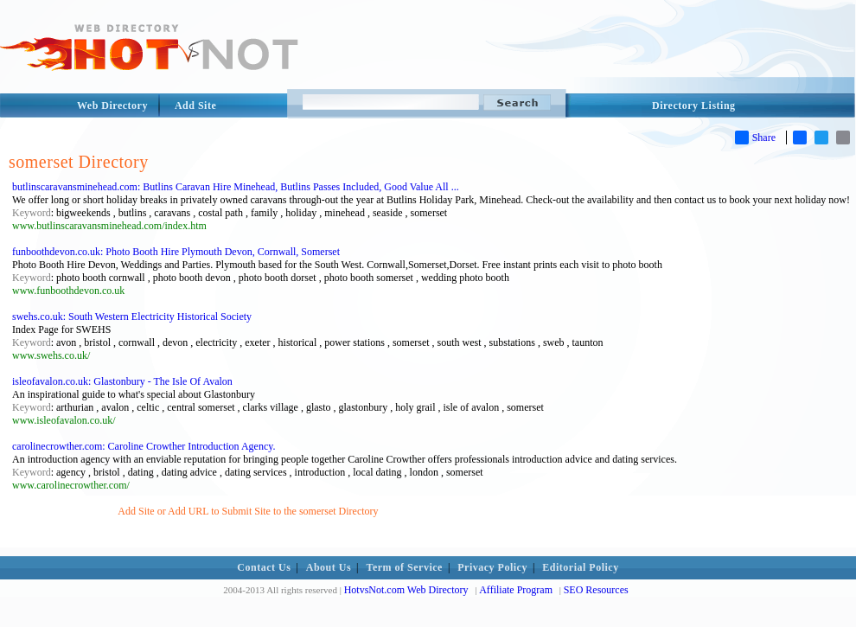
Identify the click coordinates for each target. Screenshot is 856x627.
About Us (328, 567)
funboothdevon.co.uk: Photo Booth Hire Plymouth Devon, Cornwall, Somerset (176, 252)
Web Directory (112, 105)
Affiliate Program (516, 590)
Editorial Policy (580, 567)
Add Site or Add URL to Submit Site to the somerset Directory (248, 511)
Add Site (195, 105)
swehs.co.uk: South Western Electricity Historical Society (132, 316)
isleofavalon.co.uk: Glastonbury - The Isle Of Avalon (122, 381)
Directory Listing (694, 105)
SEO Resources (596, 590)
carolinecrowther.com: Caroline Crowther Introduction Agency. (143, 446)
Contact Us (264, 567)
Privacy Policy (492, 567)
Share (755, 137)
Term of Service (405, 567)
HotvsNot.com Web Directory (406, 590)
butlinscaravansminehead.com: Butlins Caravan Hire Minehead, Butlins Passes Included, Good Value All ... (235, 187)
